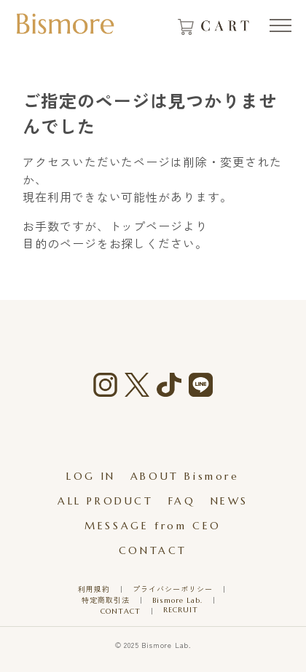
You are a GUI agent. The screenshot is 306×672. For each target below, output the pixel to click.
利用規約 (94, 589)
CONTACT (153, 550)
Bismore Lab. (177, 600)
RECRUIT (180, 609)
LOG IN (91, 476)
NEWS (229, 500)
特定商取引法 (106, 600)
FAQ (182, 500)
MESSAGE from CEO (153, 525)
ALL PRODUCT (106, 500)
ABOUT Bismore (185, 476)
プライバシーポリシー (173, 589)
